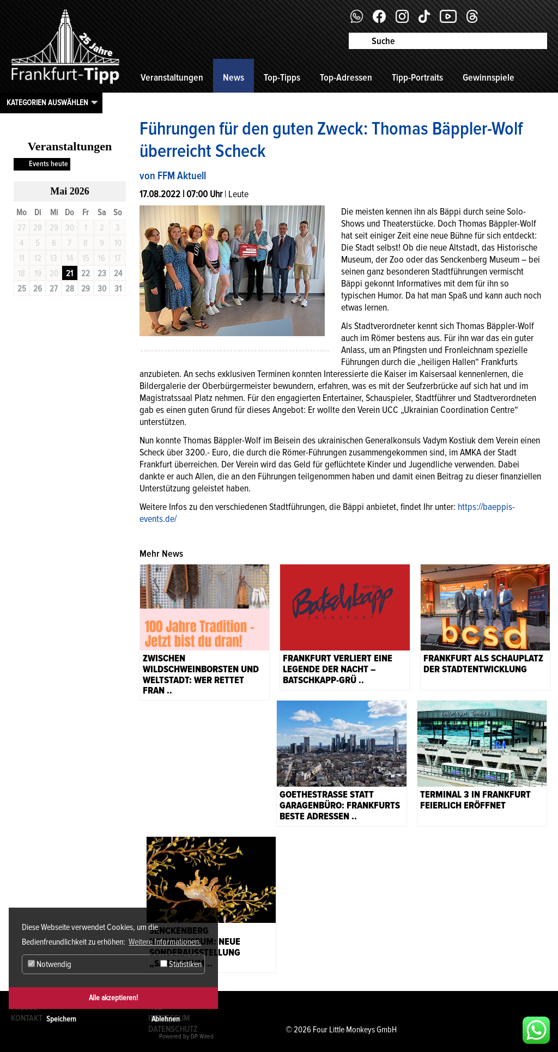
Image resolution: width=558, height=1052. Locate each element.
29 (85, 288)
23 (102, 273)
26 (37, 288)
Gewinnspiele (488, 77)
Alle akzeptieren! (113, 997)
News (233, 77)
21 (69, 273)
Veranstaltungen (172, 77)
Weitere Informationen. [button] (165, 942)
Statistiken (181, 964)
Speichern (61, 1019)
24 (118, 273)
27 (54, 288)
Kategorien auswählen (47, 102)
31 (118, 288)
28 (69, 288)
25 (21, 288)
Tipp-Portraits (417, 77)
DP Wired (202, 1036)
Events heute (48, 163)
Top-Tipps (282, 77)
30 (102, 288)
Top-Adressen (346, 77)
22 (85, 273)
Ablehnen (165, 1019)
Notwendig (49, 964)
